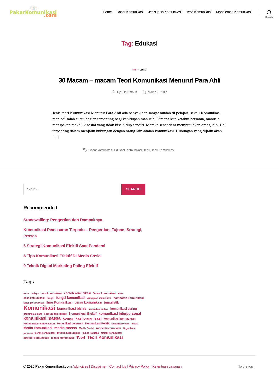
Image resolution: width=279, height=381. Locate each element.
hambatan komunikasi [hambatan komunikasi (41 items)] (129, 297)
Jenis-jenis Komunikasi (164, 12)
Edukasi (119, 150)
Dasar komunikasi (101, 150)
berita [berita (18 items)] (26, 293)
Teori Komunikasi (198, 12)
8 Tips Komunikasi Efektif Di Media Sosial (62, 256)
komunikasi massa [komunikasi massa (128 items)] (42, 318)
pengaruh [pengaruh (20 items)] (28, 333)
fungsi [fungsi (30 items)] (50, 298)
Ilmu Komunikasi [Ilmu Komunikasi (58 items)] (59, 302)
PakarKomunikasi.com (53, 366)
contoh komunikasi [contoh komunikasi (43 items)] (77, 293)
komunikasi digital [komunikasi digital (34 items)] (55, 313)
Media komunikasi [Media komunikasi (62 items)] (37, 328)
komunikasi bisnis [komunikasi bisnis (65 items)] (71, 308)
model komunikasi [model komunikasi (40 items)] (108, 328)
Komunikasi (134, 150)
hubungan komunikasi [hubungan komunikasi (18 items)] (33, 303)
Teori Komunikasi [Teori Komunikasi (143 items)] (105, 337)
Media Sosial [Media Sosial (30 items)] (86, 328)
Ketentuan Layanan (167, 366)
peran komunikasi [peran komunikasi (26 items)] (45, 332)
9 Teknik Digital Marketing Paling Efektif (60, 265)
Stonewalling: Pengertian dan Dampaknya (62, 220)
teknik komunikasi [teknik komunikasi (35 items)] (62, 337)
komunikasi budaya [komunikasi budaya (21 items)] (98, 309)
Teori (147, 150)
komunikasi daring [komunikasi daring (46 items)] (123, 308)
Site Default (129, 92)
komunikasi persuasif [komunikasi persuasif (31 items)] (70, 323)
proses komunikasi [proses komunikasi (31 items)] (68, 332)
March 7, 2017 (157, 92)
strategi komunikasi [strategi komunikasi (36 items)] (36, 337)
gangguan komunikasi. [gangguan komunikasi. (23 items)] (99, 298)
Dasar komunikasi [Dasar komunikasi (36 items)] (104, 293)
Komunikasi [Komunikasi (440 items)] (39, 307)
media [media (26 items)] (134, 323)
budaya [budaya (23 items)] (35, 293)
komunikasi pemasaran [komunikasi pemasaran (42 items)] (120, 318)
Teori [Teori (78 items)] (81, 337)
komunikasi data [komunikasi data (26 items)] (32, 313)
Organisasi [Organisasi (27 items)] (129, 328)
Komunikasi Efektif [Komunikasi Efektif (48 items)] (83, 313)
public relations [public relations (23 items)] (90, 333)
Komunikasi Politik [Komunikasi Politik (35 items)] (97, 323)
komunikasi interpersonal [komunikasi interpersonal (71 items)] (119, 313)
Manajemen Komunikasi (233, 12)
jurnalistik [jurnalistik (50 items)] (111, 302)
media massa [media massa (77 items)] (65, 328)
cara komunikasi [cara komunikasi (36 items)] (51, 293)
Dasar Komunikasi (130, 12)
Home (107, 12)
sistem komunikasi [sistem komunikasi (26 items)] (111, 332)
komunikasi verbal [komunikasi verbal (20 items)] (120, 324)
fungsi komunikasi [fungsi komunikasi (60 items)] (70, 298)
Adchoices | (82, 366)
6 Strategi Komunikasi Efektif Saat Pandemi (64, 245)
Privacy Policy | (140, 366)
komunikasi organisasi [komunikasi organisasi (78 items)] (81, 318)
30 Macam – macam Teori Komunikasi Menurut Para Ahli (140, 80)
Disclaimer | (100, 366)
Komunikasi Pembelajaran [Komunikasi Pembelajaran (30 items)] (39, 323)
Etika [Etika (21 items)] (120, 293)
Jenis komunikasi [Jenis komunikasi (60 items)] (88, 302)
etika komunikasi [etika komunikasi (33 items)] (34, 297)
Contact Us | (119, 366)
